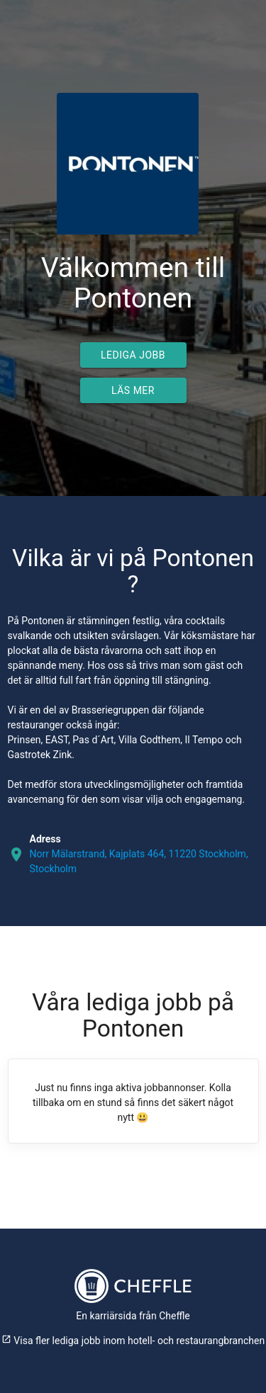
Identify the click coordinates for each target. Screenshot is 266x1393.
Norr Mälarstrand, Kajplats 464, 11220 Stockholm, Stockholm (139, 861)
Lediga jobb (133, 355)
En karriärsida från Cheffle (133, 1315)
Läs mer (133, 390)
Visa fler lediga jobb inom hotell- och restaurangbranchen (133, 1340)
